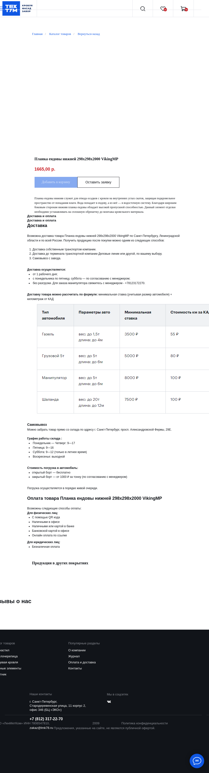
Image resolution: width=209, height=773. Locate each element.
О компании (77, 650)
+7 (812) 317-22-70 (46, 719)
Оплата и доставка (82, 662)
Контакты (75, 668)
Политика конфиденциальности (145, 723)
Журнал (74, 656)
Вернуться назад (89, 34)
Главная (37, 34)
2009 (96, 723)
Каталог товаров (60, 34)
